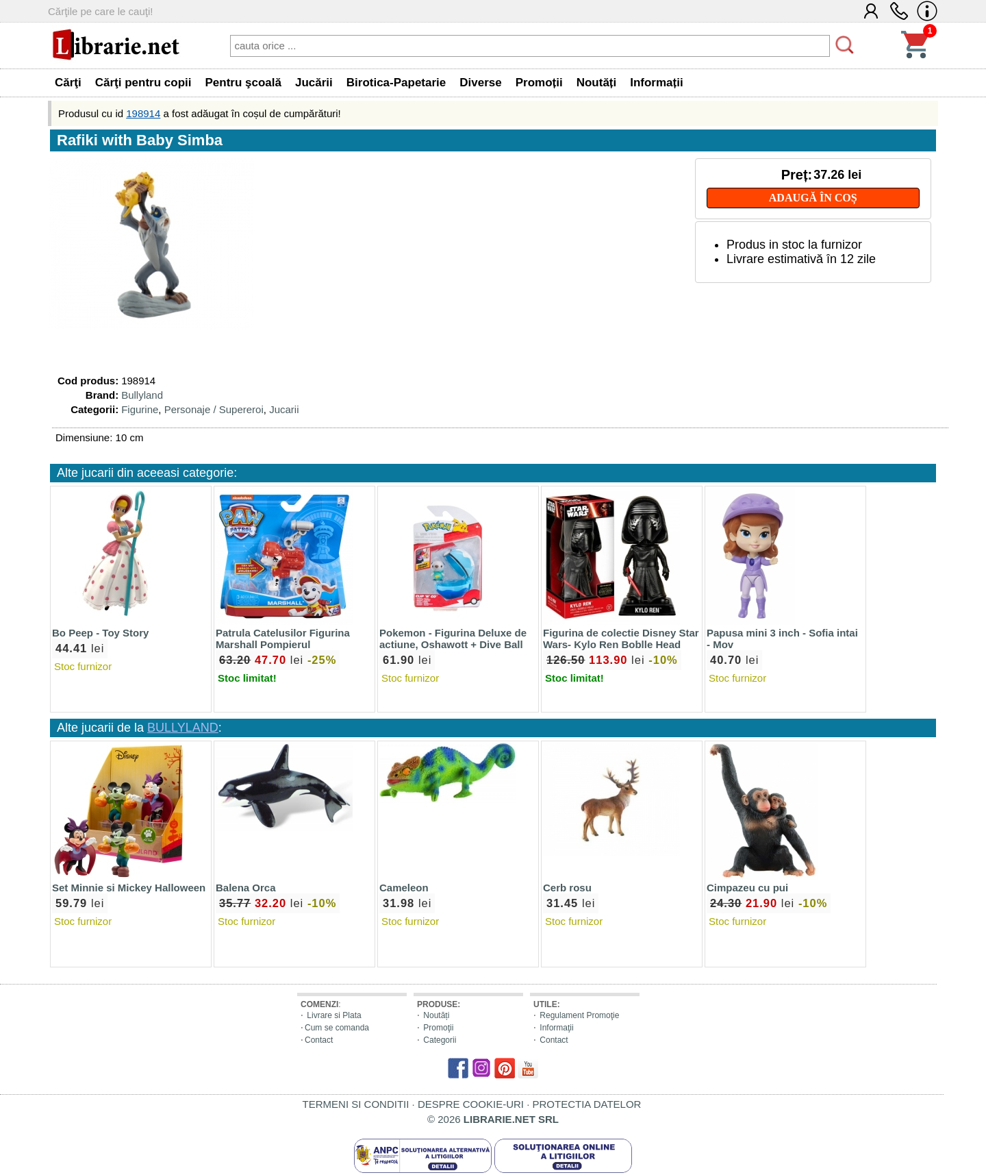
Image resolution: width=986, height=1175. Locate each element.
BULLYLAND (182, 727)
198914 (143, 113)
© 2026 (493, 1119)
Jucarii (284, 409)
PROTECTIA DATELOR (586, 1104)
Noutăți (436, 1015)
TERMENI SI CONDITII (356, 1104)
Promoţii (438, 1027)
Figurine (139, 409)
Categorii (439, 1040)
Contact (319, 1040)
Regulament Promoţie (579, 1015)
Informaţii (556, 1027)
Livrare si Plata (334, 1015)
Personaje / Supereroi (214, 409)
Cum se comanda (337, 1027)
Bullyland (142, 395)
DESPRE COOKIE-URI (471, 1104)
